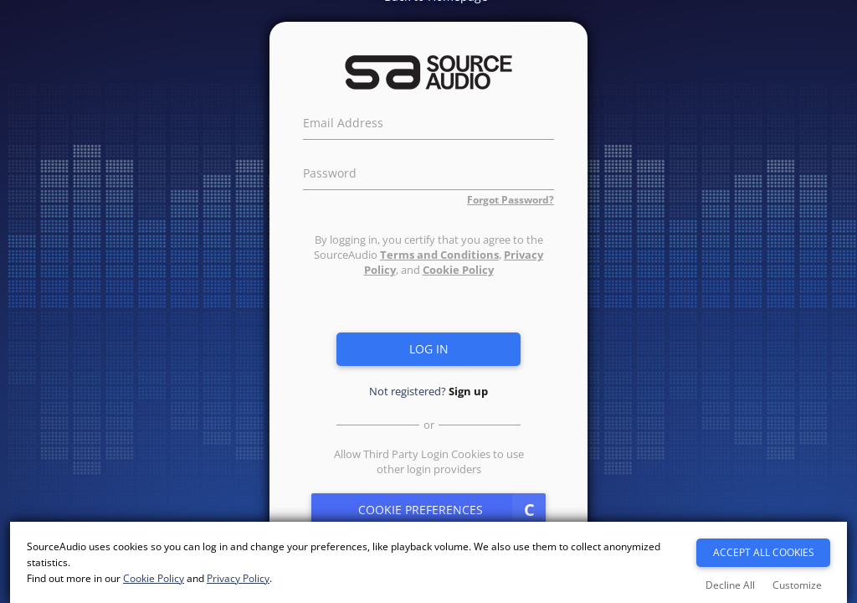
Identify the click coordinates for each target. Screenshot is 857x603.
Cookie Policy (458, 269)
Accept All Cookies (763, 552)
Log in (429, 349)
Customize (797, 585)
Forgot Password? (510, 200)
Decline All (730, 585)
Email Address (343, 120)
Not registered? (428, 391)
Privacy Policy (238, 578)
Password (330, 171)
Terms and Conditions (439, 254)
